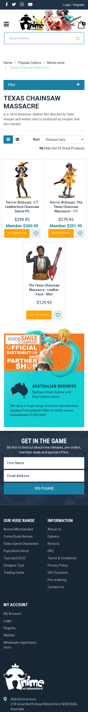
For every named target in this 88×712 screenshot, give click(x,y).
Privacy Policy (58, 565)
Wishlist (9, 635)
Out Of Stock (17, 233)
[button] (36, 233)
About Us (54, 529)
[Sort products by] (63, 139)
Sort (36, 139)
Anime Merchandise (18, 529)
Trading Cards (14, 572)
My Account (12, 613)
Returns (53, 544)
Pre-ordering (57, 580)
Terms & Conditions (62, 558)
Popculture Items (16, 551)
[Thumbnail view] (8, 139)
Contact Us (56, 587)
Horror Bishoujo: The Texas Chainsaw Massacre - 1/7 (66, 206)
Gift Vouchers (58, 572)
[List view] (17, 139)
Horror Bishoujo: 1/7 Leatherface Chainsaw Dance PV (22, 206)
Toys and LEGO (15, 558)
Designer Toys (14, 565)
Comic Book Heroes (18, 536)
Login (7, 621)
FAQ (51, 551)
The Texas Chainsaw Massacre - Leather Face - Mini (44, 289)
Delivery (53, 536)
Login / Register (73, 5)
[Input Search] (38, 38)
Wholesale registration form (20, 645)
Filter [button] (44, 85)
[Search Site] (78, 38)
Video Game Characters (21, 544)
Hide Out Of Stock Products (61, 148)
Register (10, 628)
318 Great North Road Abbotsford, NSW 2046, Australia (44, 706)
